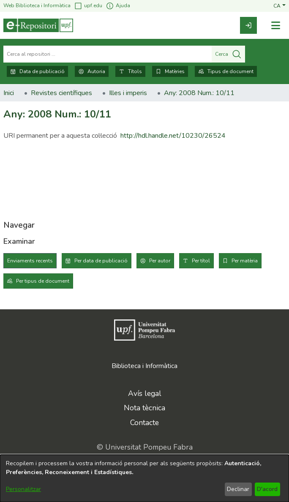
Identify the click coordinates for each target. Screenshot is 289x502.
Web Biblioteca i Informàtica (37, 5)
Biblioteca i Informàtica (144, 366)
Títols (130, 71)
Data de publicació (37, 71)
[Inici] (38, 25)
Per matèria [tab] (245, 260)
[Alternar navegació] (275, 25)
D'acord (267, 489)
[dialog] (144, 478)
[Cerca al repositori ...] (107, 54)
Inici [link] (8, 93)
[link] (248, 25)
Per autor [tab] (159, 260)
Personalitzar (23, 489)
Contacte (144, 422)
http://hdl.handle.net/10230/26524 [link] (173, 135)
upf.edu (88, 6)
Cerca (228, 54)
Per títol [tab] (201, 260)
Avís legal (144, 393)
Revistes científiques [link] (61, 93)
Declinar (238, 489)
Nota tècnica (144, 408)
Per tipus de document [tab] (42, 281)
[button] (279, 5)
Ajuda (118, 6)
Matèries (170, 71)
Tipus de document (226, 71)
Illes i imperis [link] (128, 93)
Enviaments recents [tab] (30, 260)
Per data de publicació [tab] (101, 260)
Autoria (91, 71)
